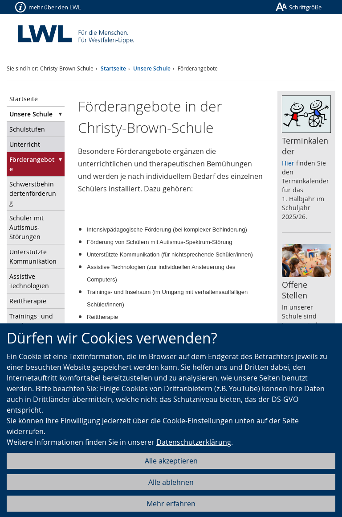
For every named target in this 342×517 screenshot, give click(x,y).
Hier (288, 163)
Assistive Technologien (29, 281)
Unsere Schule (152, 68)
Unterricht (24, 144)
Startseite (113, 68)
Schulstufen (27, 129)
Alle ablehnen (171, 482)
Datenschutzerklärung (193, 442)
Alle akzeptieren (171, 461)
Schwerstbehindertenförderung (32, 193)
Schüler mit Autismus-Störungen (26, 227)
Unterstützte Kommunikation (33, 256)
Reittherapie (27, 301)
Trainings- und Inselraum (31, 321)
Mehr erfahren (171, 504)
